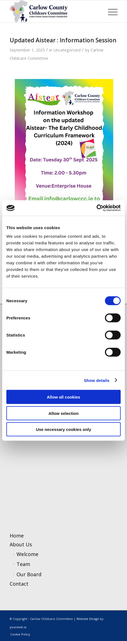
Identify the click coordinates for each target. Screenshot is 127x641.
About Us (21, 544)
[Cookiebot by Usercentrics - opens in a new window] (96, 208)
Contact (19, 583)
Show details (97, 380)
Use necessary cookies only (63, 429)
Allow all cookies (63, 397)
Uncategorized (67, 50)
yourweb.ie (18, 627)
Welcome (27, 554)
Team (23, 564)
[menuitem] (110, 11)
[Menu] (110, 11)
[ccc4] (53, 11)
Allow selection (63, 413)
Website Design (87, 619)
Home (17, 535)
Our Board (29, 574)
